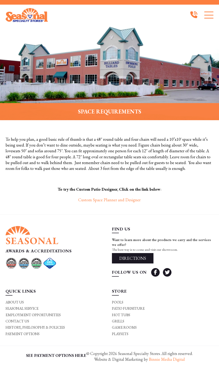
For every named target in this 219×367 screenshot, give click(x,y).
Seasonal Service (22, 308)
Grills (118, 321)
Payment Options (22, 333)
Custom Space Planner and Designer (109, 199)
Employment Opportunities (33, 314)
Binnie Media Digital (167, 359)
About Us (15, 302)
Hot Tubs (121, 314)
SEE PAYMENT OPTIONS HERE (56, 355)
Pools (117, 302)
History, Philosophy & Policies (35, 327)
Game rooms (124, 327)
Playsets (120, 333)
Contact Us (17, 321)
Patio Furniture (128, 308)
